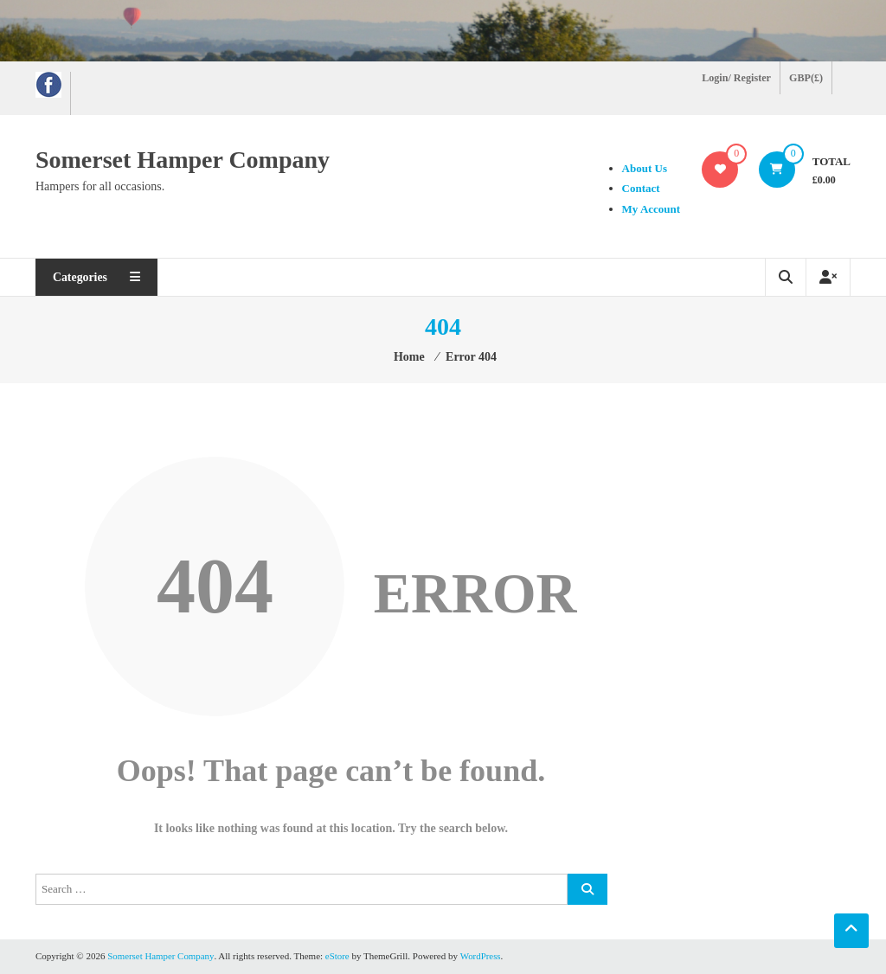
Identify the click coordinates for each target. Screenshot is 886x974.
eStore (338, 956)
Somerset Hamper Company (182, 159)
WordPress (481, 956)
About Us (642, 168)
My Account (649, 208)
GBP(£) (806, 78)
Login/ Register (737, 78)
